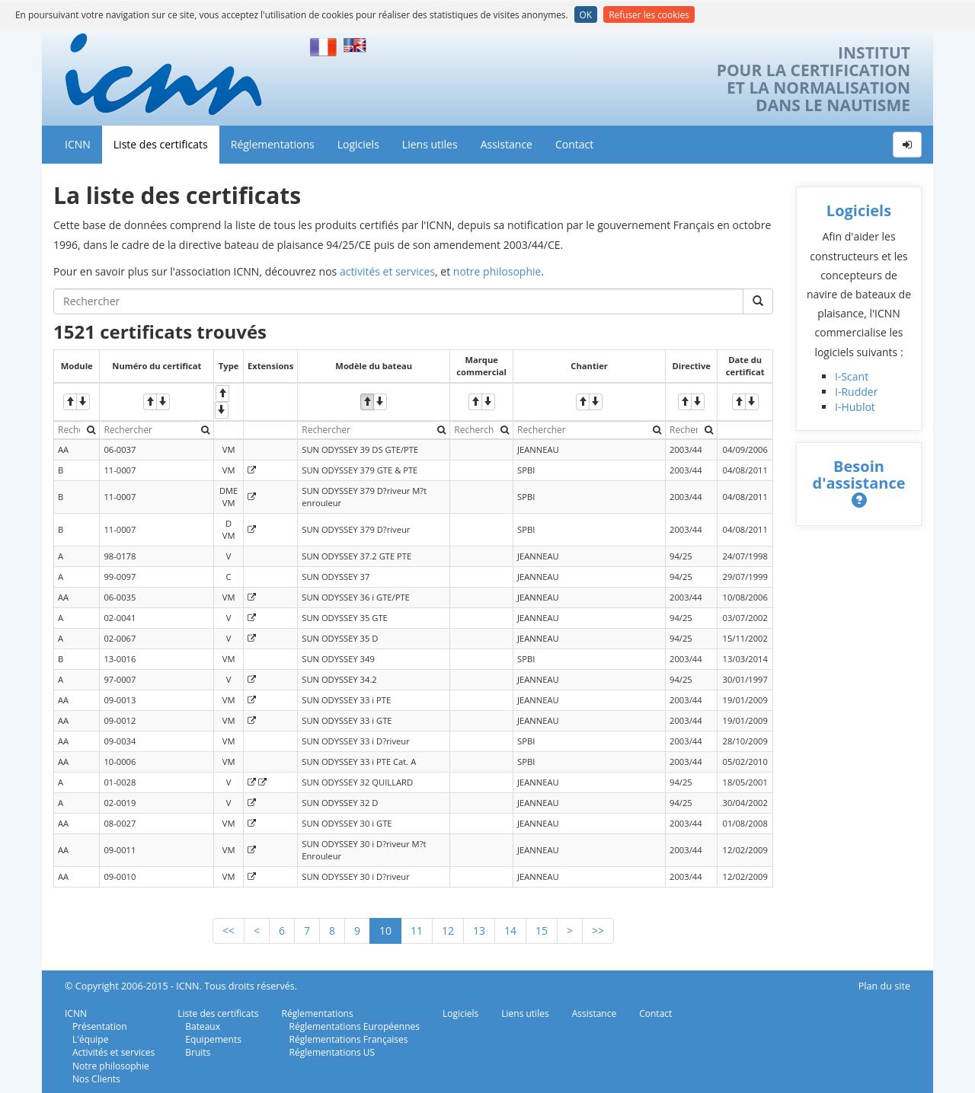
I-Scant (851, 376)
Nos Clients (96, 1078)
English (357, 45)
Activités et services (113, 1052)
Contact (574, 144)
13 (479, 930)
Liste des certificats (160, 144)
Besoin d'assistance (859, 474)
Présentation (99, 1026)
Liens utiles (430, 144)
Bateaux (202, 1026)
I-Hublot (855, 407)
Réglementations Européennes (354, 1026)
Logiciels (358, 144)
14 (510, 930)
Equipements (213, 1039)
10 (385, 930)
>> (598, 930)
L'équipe (90, 1039)
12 (448, 930)
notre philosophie (497, 271)
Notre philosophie (110, 1066)
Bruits (197, 1052)
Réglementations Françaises (348, 1039)
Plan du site (884, 986)
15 (541, 930)
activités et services (387, 271)
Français (323, 45)
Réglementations (273, 144)
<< (228, 930)
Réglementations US (332, 1052)
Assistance (506, 144)
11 (417, 930)
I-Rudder (856, 391)
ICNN (78, 144)
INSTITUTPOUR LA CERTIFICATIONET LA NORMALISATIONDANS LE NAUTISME (813, 79)
